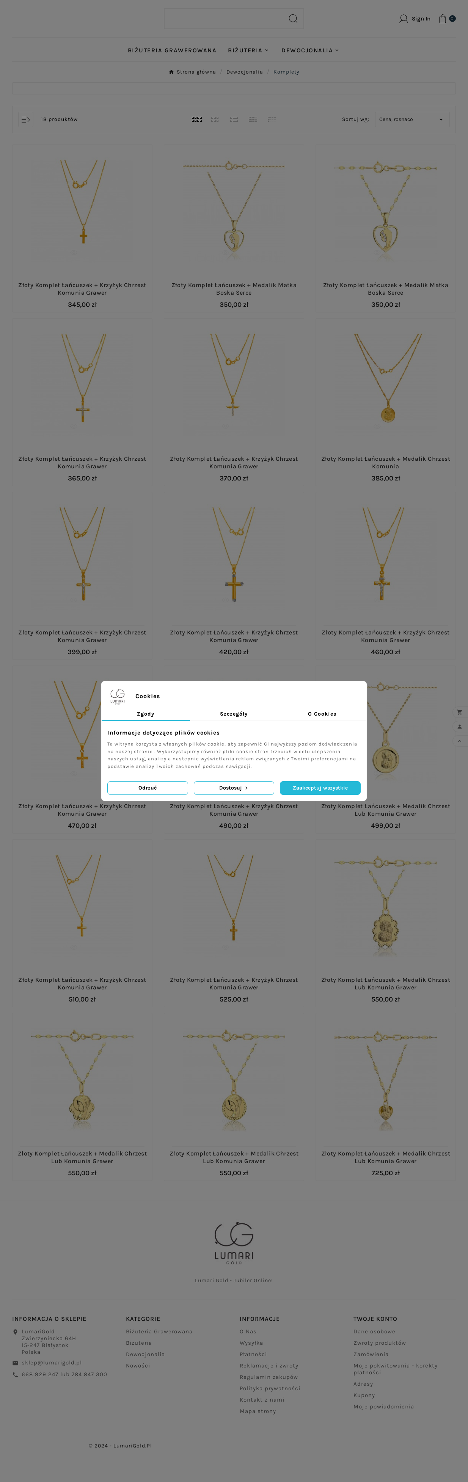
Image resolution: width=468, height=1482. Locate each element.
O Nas (248, 1359)
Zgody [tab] (145, 714)
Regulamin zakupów (269, 1405)
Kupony (364, 1423)
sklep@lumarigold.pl (52, 1390)
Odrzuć (147, 788)
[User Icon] (414, 30)
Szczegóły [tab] (234, 714)
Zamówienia (371, 1382)
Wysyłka (251, 1370)
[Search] (224, 30)
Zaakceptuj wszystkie (320, 788)
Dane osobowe (374, 1359)
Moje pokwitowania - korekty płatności (395, 1397)
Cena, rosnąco (412, 143)
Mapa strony (258, 1439)
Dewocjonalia (145, 1382)
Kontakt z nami (262, 1427)
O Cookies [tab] (322, 714)
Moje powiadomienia (383, 1434)
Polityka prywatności (270, 1416)
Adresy (363, 1411)
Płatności (253, 1382)
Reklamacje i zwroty (269, 1393)
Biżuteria (139, 1370)
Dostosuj (234, 788)
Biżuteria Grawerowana (159, 1359)
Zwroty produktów (379, 1370)
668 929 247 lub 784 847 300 (64, 1402)
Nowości (138, 1393)
